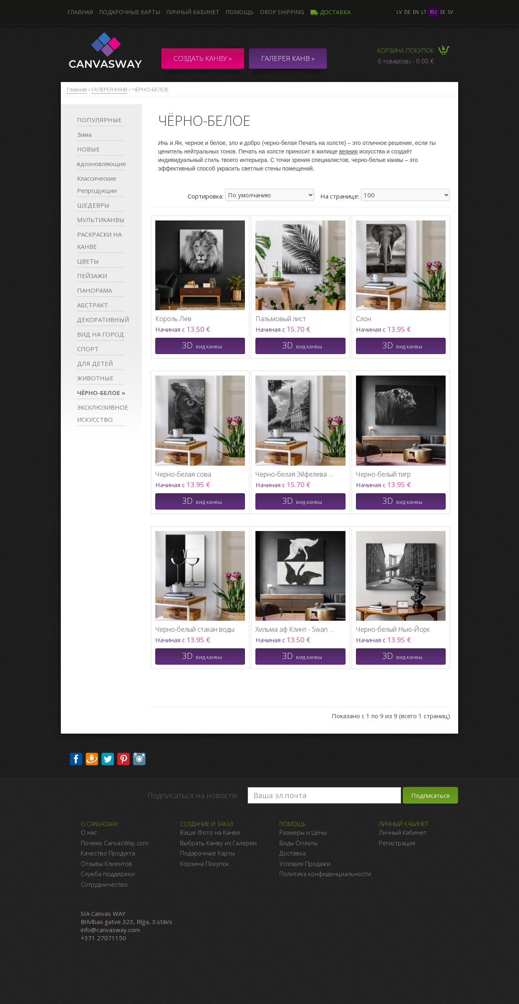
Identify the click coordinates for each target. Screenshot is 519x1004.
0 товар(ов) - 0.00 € (405, 61)
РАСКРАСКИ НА (99, 240)
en (416, 12)
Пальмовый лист (280, 318)
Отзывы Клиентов (106, 863)
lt (424, 12)
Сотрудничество (104, 884)
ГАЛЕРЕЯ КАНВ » (288, 58)
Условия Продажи (304, 863)
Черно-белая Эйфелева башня (296, 474)
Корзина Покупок (204, 863)
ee (442, 12)
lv (399, 12)
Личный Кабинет (403, 832)
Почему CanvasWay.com (114, 843)
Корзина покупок (405, 50)
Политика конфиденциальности (325, 874)
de (407, 12)
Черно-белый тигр (383, 474)
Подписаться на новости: (193, 795)
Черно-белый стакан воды (194, 629)
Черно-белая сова (183, 474)
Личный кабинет (192, 12)
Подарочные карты (129, 12)
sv (450, 12)
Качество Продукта (108, 853)
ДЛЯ (95, 363)
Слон (363, 318)
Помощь (239, 12)
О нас (89, 832)
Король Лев (173, 318)
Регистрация (397, 843)
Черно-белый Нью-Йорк (393, 629)
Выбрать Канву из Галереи (218, 843)
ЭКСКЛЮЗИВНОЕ (100, 413)
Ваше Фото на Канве (210, 832)
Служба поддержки (108, 874)
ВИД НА (100, 334)
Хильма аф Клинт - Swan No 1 (296, 629)
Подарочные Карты (207, 853)
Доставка (330, 12)
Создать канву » (203, 58)
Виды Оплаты (298, 843)
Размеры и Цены (303, 832)
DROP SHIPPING (282, 12)
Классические (97, 184)
